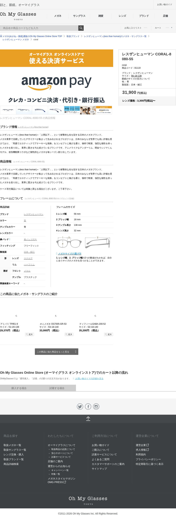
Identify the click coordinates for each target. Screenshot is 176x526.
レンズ (122, 15)
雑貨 (100, 15)
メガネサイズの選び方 (69, 253)
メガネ (57, 15)
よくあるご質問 (100, 459)
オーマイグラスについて (61, 445)
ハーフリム (29, 264)
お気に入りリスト (135, 28)
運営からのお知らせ (59, 466)
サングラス (79, 15)
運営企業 (142, 445)
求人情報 (142, 449)
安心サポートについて (62, 453)
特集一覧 (55, 474)
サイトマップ (99, 468)
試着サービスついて (61, 457)
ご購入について (100, 449)
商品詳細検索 (11, 464)
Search (81, 28)
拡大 (31, 334)
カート (163, 28)
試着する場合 (56, 388)
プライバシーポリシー (148, 459)
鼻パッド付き (30, 239)
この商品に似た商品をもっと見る (53, 352)
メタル (27, 271)
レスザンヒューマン (33, 214)
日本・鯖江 (29, 252)
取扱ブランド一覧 (14, 459)
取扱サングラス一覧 (15, 449)
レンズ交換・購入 (14, 454)
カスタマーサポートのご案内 (108, 464)
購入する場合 (19, 388)
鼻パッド (5, 239)
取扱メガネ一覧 (12, 445)
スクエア (28, 258)
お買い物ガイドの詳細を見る (89, 378)
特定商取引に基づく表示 (149, 464)
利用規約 (141, 454)
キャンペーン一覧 (60, 470)
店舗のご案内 (55, 461)
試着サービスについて (104, 454)
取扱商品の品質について (63, 449)
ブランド (144, 15)
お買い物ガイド (164, 4)
